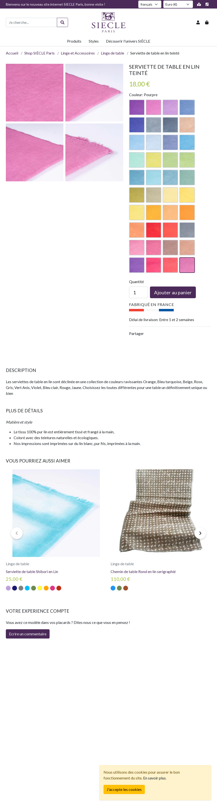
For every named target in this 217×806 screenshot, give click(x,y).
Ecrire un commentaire (27, 633)
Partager (136, 333)
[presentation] (17, 533)
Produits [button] (74, 41)
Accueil (12, 53)
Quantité (136, 281)
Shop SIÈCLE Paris (39, 53)
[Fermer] (124, 789)
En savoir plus (154, 778)
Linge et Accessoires (78, 53)
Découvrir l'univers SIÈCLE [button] (128, 41)
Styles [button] (94, 41)
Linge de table (112, 53)
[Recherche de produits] (31, 22)
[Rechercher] (62, 22)
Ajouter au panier (173, 292)
